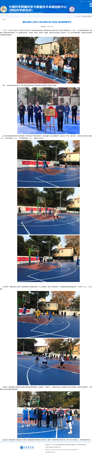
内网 (81, 1)
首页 (82, 16)
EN (85, 1)
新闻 (85, 16)
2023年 (3, 19)
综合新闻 (89, 16)
